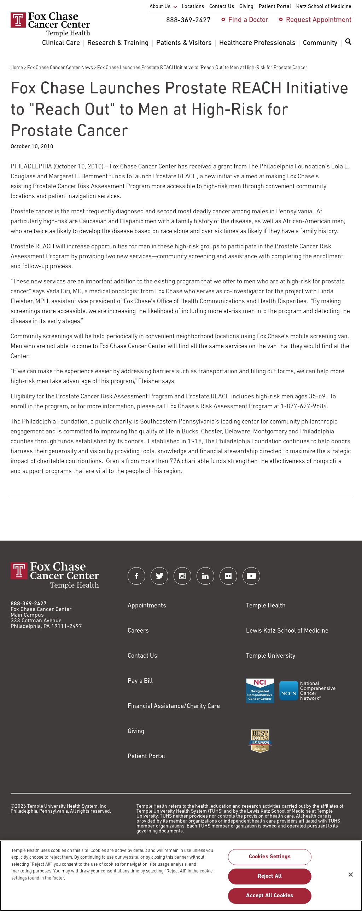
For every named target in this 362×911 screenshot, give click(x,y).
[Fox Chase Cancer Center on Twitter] (159, 576)
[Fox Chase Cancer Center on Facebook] (136, 576)
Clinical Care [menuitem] (61, 43)
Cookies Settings (270, 860)
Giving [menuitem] (246, 7)
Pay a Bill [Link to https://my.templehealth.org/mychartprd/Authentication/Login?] (140, 681)
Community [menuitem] (320, 43)
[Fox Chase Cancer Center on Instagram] (182, 576)
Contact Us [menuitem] (221, 7)
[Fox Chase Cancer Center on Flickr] (228, 576)
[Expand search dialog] (348, 43)
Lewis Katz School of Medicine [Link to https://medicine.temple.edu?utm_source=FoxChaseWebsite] (287, 631)
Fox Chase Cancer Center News (60, 67)
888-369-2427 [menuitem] (188, 20)
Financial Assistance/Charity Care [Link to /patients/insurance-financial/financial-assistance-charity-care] (174, 706)
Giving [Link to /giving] (136, 731)
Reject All (270, 880)
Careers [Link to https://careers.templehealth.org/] (138, 631)
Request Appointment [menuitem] (318, 20)
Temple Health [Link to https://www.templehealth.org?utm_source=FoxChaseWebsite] (266, 605)
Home (17, 67)
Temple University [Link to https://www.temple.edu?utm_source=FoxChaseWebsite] (271, 656)
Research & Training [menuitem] (118, 43)
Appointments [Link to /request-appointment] (147, 605)
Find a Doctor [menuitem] (248, 20)
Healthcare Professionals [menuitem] (257, 43)
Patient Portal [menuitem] (275, 7)
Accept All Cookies (269, 899)
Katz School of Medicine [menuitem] (323, 7)
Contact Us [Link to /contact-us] (142, 656)
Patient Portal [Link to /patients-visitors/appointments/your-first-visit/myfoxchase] (146, 756)
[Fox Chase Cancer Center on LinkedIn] (205, 576)
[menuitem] (348, 46)
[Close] (350, 878)
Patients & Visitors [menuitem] (184, 43)
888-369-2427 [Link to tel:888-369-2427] (29, 604)
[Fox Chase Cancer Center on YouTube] (251, 576)
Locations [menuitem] (193, 7)
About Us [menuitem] (160, 7)
